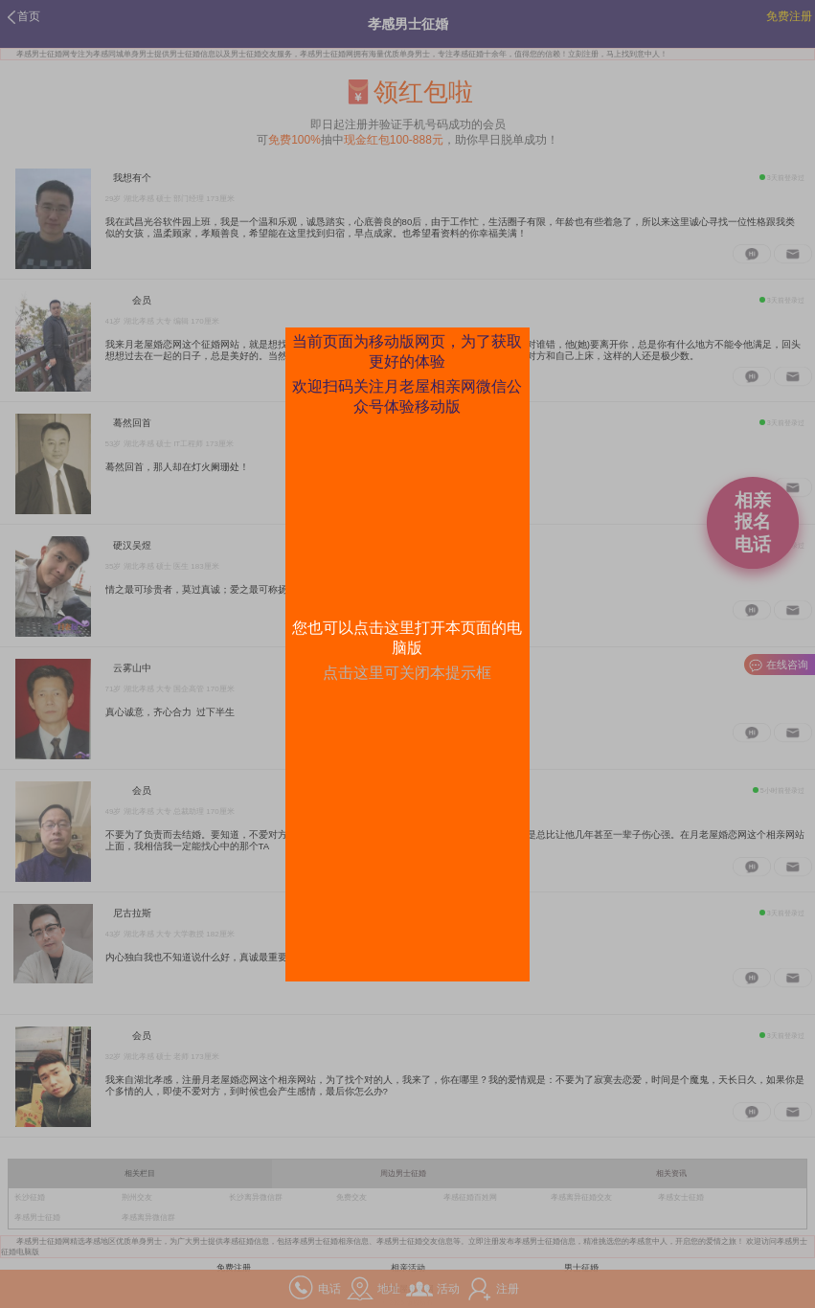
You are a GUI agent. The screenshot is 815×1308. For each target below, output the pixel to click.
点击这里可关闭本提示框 (407, 673)
